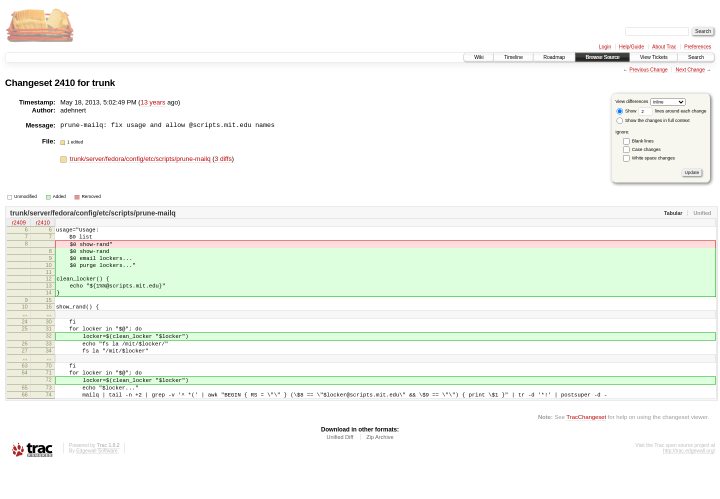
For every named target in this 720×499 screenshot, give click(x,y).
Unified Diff (340, 471)
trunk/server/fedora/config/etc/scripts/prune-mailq (141, 158)
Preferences (698, 47)
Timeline (513, 57)
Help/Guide (631, 47)
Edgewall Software (97, 485)
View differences (632, 101)
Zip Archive (380, 471)
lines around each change (672, 111)
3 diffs (223, 158)
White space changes (653, 158)
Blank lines (643, 141)
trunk (103, 83)
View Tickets (654, 57)
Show (626, 111)
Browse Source (603, 57)
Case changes (646, 149)
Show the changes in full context (653, 120)
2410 (64, 83)
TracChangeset (586, 451)
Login (605, 47)
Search (696, 57)
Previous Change (649, 69)
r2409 (19, 223)
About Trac (664, 47)
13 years (153, 102)
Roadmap (554, 57)
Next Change (690, 69)
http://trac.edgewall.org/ (689, 485)
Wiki (479, 57)
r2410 (43, 223)
